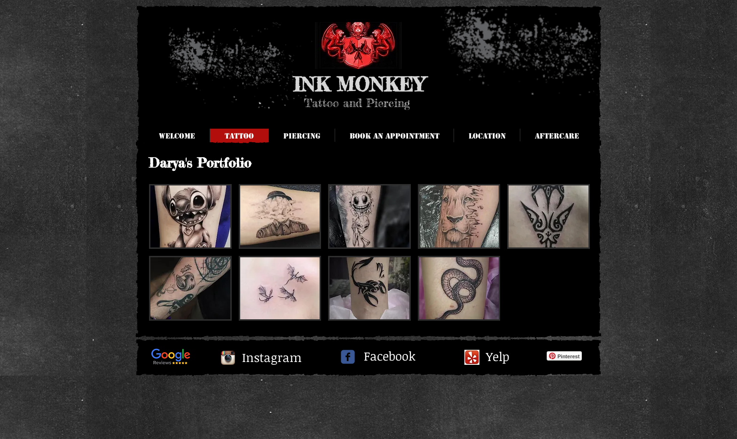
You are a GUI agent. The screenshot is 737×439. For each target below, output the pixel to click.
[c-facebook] (348, 357)
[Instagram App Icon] (228, 358)
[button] (556, 136)
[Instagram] (272, 358)
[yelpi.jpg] (471, 357)
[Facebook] (389, 356)
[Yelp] (498, 357)
